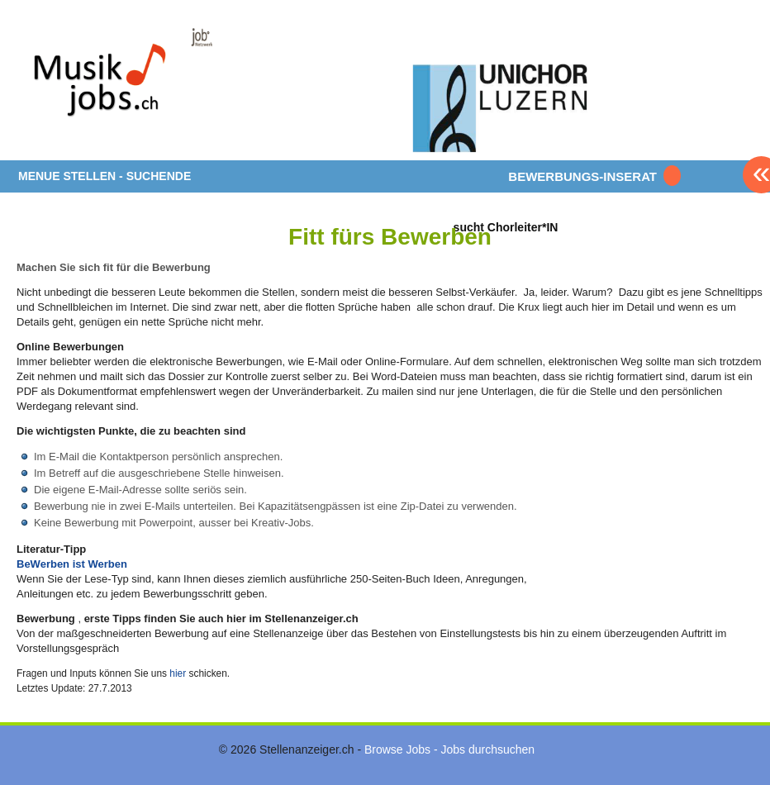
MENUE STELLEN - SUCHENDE (104, 176)
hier (177, 673)
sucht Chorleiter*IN (506, 227)
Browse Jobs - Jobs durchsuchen (449, 749)
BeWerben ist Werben (72, 564)
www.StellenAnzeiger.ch (116, 86)
